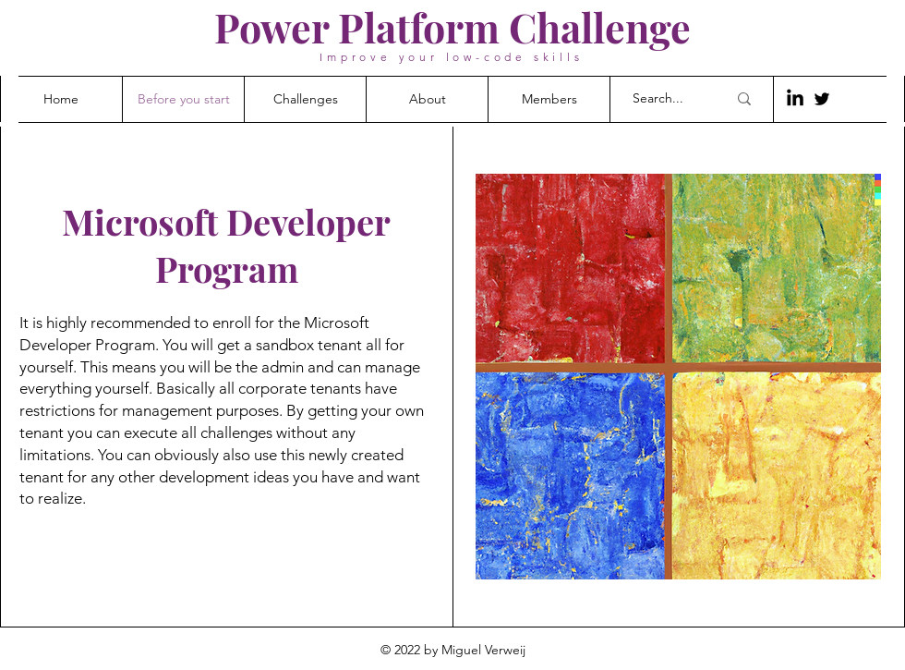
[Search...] (666, 98)
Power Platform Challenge (452, 27)
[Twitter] (822, 99)
